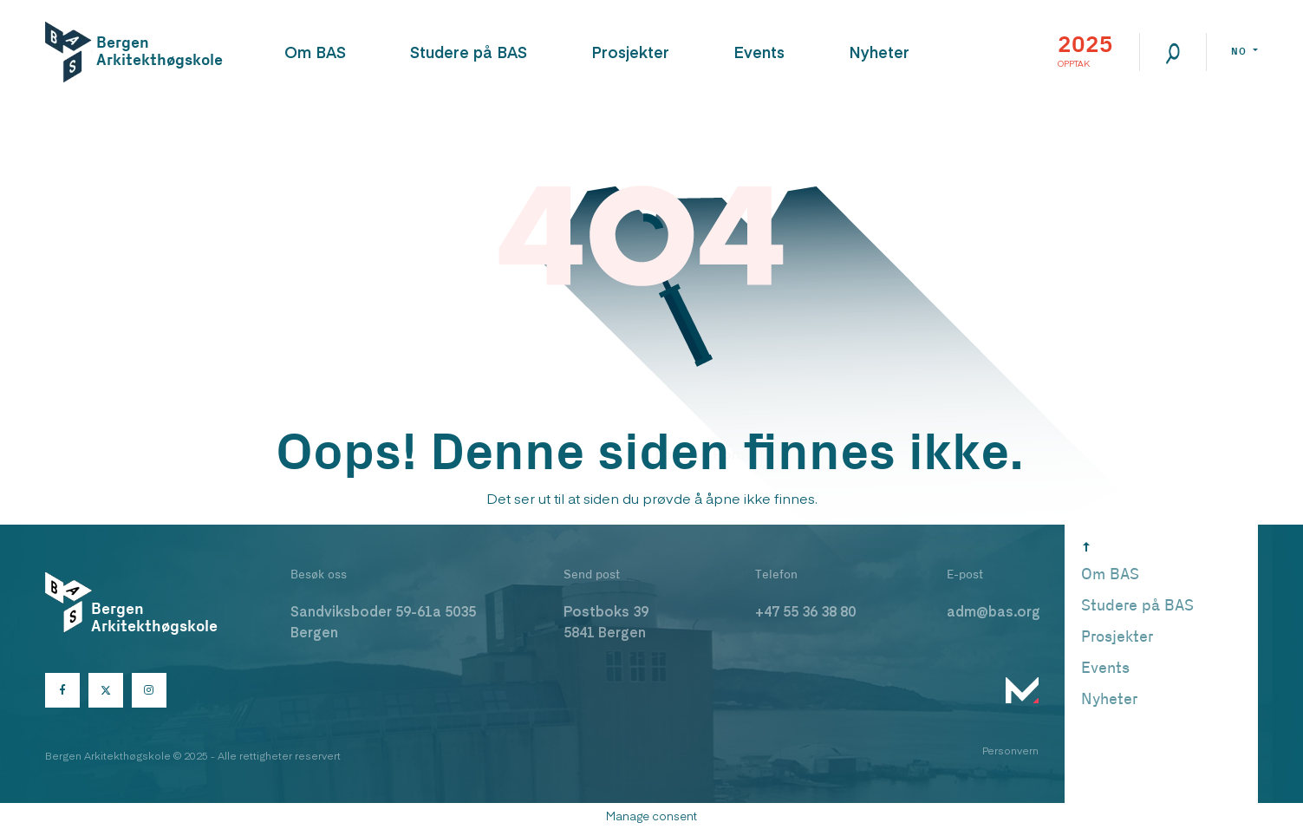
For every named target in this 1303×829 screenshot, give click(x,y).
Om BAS (315, 51)
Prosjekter (630, 51)
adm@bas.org (993, 610)
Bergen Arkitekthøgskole (152, 51)
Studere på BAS (468, 51)
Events (759, 51)
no (1240, 51)
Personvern (1010, 750)
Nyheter (879, 51)
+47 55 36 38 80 (805, 610)
